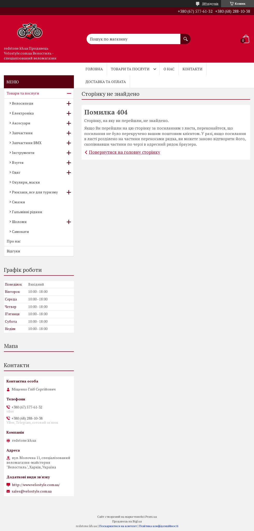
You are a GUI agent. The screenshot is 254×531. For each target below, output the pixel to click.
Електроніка (23, 113)
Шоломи (19, 221)
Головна (94, 68)
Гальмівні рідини (27, 211)
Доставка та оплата (106, 81)
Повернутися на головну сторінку (124, 152)
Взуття (18, 162)
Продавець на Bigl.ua (127, 521)
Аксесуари (21, 122)
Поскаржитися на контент (118, 526)
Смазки (18, 201)
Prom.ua (151, 517)
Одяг (16, 172)
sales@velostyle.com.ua (32, 491)
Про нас (14, 241)
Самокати (20, 231)
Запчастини (22, 132)
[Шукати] (185, 36)
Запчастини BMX (26, 142)
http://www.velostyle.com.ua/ (36, 484)
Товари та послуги (130, 68)
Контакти (192, 68)
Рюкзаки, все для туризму (35, 192)
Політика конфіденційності (158, 526)
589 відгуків (210, 3)
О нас (169, 68)
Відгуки (13, 250)
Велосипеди (22, 103)
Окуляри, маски (26, 182)
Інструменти (23, 152)
